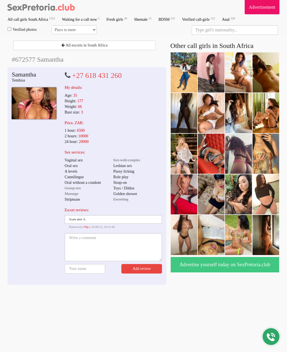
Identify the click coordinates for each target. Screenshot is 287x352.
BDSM (166, 19)
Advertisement (262, 7)
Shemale (142, 19)
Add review (142, 269)
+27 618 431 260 (97, 75)
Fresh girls (117, 19)
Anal (228, 19)
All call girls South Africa (31, 19)
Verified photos (22, 29)
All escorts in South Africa (84, 45)
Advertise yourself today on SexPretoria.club (224, 264)
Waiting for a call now (80, 19)
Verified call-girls (198, 19)
